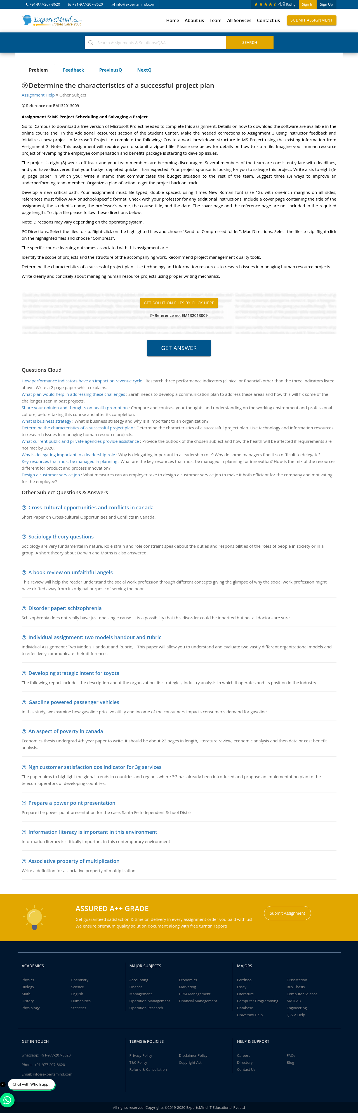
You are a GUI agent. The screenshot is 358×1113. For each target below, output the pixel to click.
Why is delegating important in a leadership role (68, 454)
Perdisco (244, 979)
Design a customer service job (51, 474)
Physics (28, 979)
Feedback (73, 70)
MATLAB (294, 1000)
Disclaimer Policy (193, 1055)
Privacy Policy (140, 1055)
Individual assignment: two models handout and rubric (95, 637)
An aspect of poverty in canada (66, 731)
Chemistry (79, 979)
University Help (250, 1014)
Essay (241, 986)
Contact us (268, 20)
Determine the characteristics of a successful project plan (77, 427)
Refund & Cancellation (148, 1069)
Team (215, 20)
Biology (28, 986)
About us (194, 20)
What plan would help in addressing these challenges (73, 394)
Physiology (31, 1007)
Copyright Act (190, 1062)
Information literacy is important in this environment (93, 832)
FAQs (291, 1055)
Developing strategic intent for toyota (74, 673)
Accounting (138, 979)
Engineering (297, 1007)
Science (77, 986)
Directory (245, 1062)
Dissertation (297, 979)
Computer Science (302, 993)
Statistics (78, 1007)
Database (245, 1007)
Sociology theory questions (61, 536)
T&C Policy (138, 1062)
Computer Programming (258, 1000)
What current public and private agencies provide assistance (80, 441)
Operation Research (146, 1007)
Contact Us (246, 1069)
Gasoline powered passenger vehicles (74, 702)
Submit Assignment (312, 20)
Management (140, 993)
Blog (290, 1062)
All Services (239, 20)
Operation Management (149, 1000)
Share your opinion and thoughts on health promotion (75, 407)
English (77, 993)
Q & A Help (296, 1014)
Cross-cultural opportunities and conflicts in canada (91, 507)
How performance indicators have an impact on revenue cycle (82, 380)
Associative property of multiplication (74, 861)
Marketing (187, 986)
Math (26, 993)
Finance (136, 986)
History (28, 1000)
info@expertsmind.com (133, 4)
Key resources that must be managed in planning (69, 461)
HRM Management (195, 993)
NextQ (144, 70)
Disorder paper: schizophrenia (65, 608)
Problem (38, 70)
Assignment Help (38, 95)
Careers (243, 1055)
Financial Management (198, 1000)
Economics (188, 979)
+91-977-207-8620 (43, 4)
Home (172, 20)
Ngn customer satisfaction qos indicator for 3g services (95, 767)
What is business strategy (46, 421)
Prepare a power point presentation (72, 802)
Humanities (81, 1000)
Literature (245, 993)
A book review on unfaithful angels (71, 572)
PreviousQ (110, 70)
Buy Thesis (296, 986)
